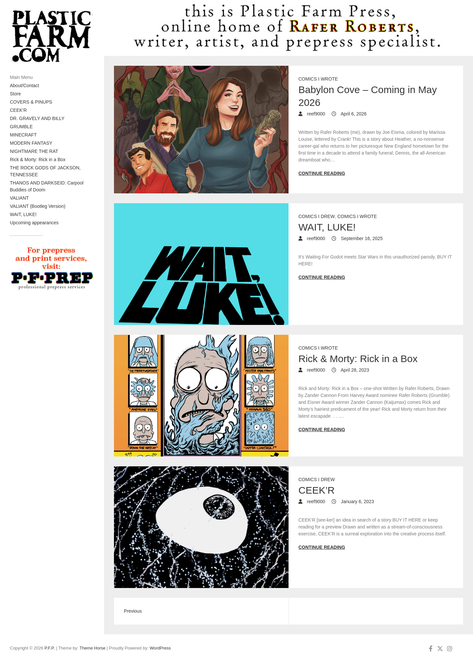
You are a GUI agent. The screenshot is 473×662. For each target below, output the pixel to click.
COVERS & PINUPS (31, 102)
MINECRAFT (23, 134)
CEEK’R (18, 110)
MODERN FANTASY (31, 143)
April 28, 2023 (354, 370)
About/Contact (24, 85)
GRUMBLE (21, 126)
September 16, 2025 (361, 238)
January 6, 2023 (357, 501)
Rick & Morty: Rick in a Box (38, 159)
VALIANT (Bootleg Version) (37, 206)
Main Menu (21, 77)
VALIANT (19, 198)
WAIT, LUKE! (23, 214)
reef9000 (315, 113)
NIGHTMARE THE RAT (34, 151)
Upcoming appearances (34, 222)
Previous (133, 611)
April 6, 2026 (353, 113)
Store (15, 93)
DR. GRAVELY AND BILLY (37, 118)
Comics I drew (316, 216)
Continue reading (321, 173)
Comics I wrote (318, 79)
